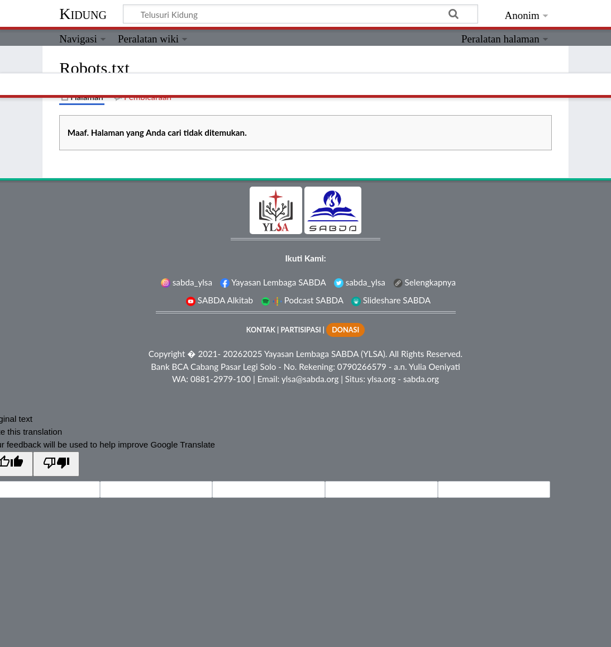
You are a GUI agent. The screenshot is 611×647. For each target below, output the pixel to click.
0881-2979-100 (220, 379)
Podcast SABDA (302, 300)
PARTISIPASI (300, 330)
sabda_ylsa (186, 282)
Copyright (167, 354)
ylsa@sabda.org (309, 379)
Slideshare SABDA (391, 300)
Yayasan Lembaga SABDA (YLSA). (325, 354)
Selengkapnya (424, 282)
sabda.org (421, 379)
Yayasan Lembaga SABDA (273, 282)
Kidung (83, 13)
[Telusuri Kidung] (300, 14)
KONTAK (260, 330)
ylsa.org (381, 379)
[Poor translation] (56, 464)
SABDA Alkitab (219, 300)
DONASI (345, 330)
